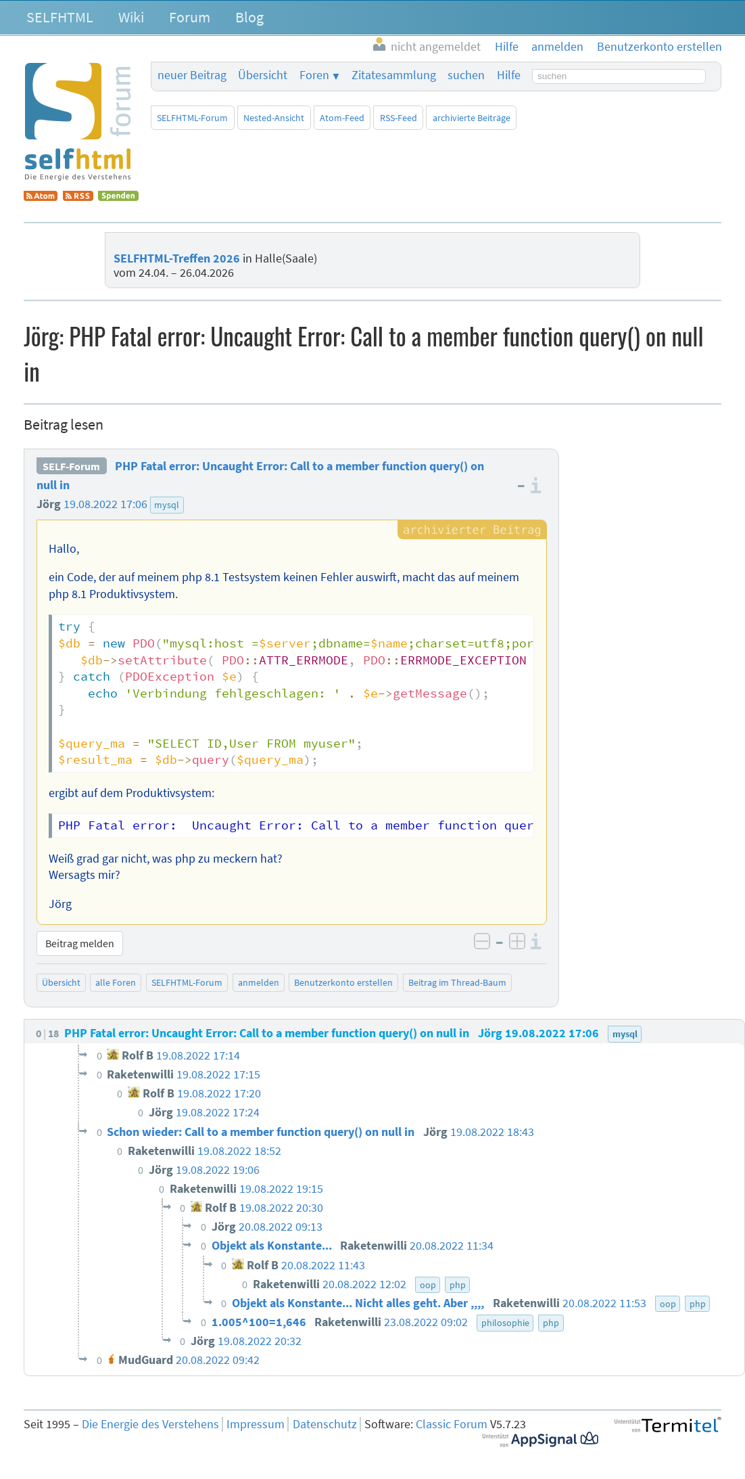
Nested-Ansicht (273, 118)
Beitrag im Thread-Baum (457, 982)
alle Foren (115, 982)
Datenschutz (325, 1424)
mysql (166, 505)
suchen (466, 75)
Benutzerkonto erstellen (343, 982)
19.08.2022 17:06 (105, 504)
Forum (189, 16)
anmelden (258, 982)
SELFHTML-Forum (192, 118)
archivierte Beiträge (471, 118)
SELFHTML (59, 16)
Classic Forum (451, 1424)
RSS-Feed (398, 118)
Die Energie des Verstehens (150, 1424)
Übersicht (262, 75)
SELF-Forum (71, 466)
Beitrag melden (79, 943)
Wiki (131, 16)
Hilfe (509, 75)
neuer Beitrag (192, 75)
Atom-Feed (342, 118)
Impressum (255, 1424)
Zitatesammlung (394, 75)
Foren (314, 75)
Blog (249, 16)
